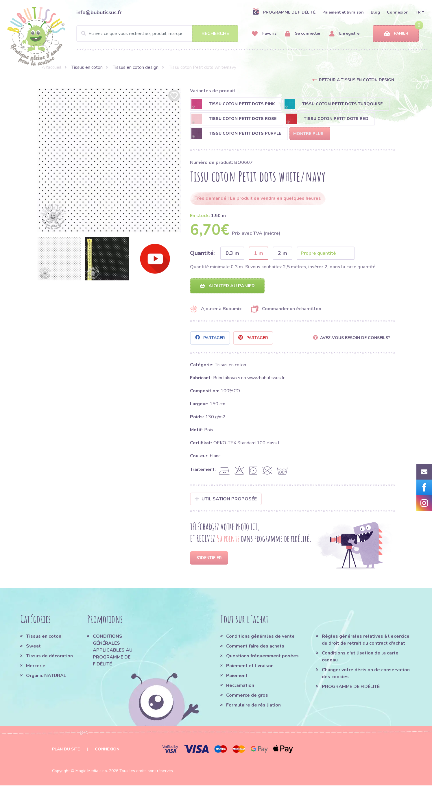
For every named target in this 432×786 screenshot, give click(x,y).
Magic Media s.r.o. (91, 771)
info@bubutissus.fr (99, 12)
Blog (375, 12)
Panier (396, 34)
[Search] (157, 33)
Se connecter (303, 34)
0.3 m (232, 253)
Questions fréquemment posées (262, 656)
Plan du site (66, 749)
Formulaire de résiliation (253, 705)
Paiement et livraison (343, 12)
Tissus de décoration (49, 656)
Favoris (264, 34)
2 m (282, 253)
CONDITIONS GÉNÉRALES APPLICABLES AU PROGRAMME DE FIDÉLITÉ (112, 651)
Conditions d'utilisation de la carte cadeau (360, 657)
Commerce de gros (247, 696)
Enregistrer (345, 34)
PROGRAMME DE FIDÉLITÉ (284, 12)
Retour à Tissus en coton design (356, 80)
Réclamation (240, 686)
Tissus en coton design (135, 67)
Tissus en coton (87, 67)
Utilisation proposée (226, 499)
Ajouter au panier (227, 286)
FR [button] (418, 12)
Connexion (398, 12)
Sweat (33, 646)
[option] (109, 160)
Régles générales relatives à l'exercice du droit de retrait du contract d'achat (365, 640)
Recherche (215, 33)
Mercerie (35, 666)
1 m (258, 253)
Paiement (237, 676)
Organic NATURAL (46, 676)
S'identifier (209, 558)
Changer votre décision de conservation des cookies (366, 673)
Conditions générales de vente (260, 637)
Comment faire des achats (255, 646)
